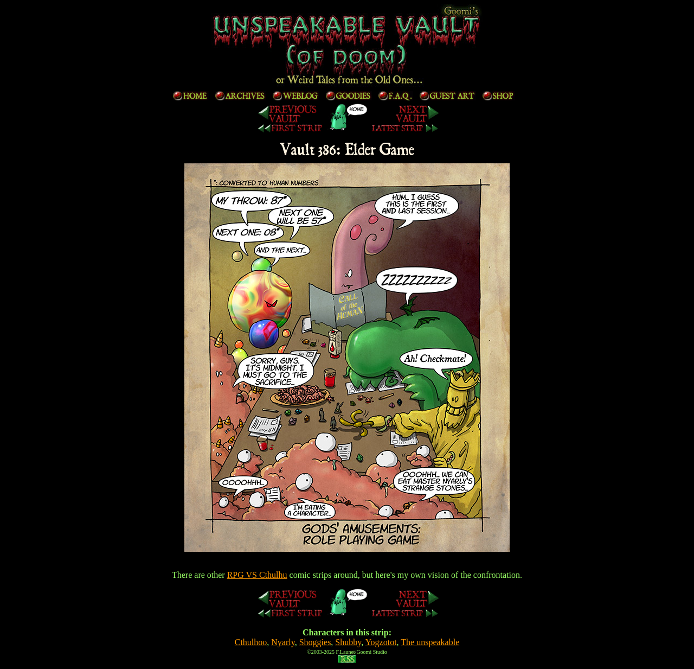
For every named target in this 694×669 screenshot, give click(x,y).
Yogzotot (381, 642)
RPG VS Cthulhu (257, 574)
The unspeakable (430, 642)
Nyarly (282, 642)
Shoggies (315, 642)
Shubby (348, 642)
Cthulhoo (251, 642)
